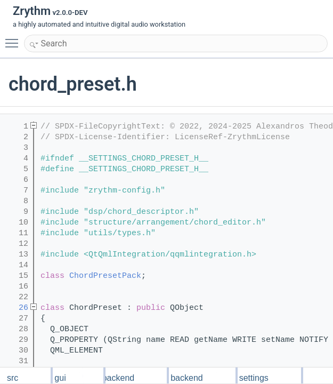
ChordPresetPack (105, 276)
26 (16, 308)
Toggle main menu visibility (14, 38)
